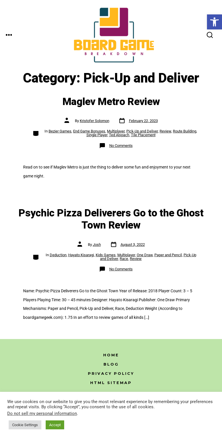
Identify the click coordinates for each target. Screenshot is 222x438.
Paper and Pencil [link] (168, 255)
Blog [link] (111, 364)
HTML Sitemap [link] (111, 383)
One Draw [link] (145, 255)
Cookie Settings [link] (25, 425)
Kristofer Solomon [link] (94, 121)
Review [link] (165, 131)
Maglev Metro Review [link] (111, 101)
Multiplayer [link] (116, 131)
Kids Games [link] (106, 255)
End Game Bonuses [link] (89, 131)
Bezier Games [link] (60, 131)
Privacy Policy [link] (111, 373)
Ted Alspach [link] (119, 135)
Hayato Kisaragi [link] (81, 255)
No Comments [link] (121, 145)
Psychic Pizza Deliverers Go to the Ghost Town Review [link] (110, 219)
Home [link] (111, 355)
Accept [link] (55, 425)
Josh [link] (97, 244)
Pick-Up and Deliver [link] (142, 131)
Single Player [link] (96, 135)
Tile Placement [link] (143, 135)
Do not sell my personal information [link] (42, 413)
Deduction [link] (58, 255)
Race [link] (124, 259)
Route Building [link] (184, 131)
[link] (214, 21)
